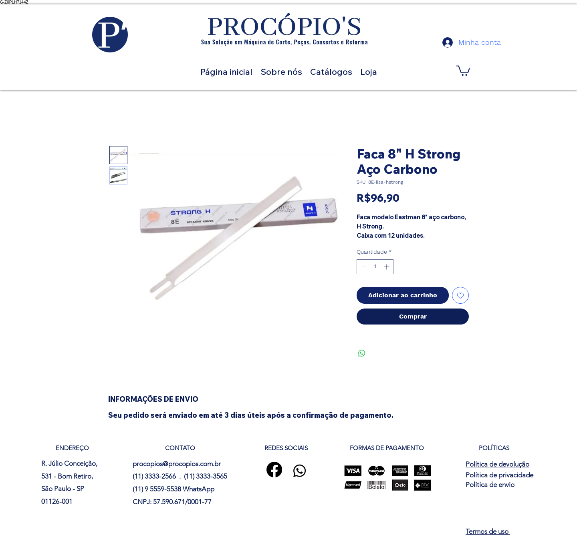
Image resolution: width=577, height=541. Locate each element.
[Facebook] (274, 469)
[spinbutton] (375, 267)
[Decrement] (363, 267)
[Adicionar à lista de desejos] (460, 295)
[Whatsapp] (299, 471)
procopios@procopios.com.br (177, 464)
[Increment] (387, 267)
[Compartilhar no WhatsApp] (362, 353)
